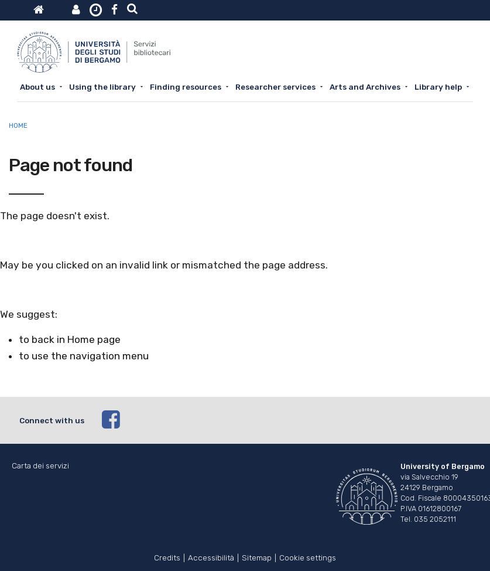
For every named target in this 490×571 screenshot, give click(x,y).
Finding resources (185, 86)
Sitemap (257, 556)
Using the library (102, 86)
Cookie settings (307, 556)
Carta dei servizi (40, 465)
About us (37, 86)
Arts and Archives (365, 86)
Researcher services (275, 86)
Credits (167, 556)
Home (18, 125)
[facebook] (286, 420)
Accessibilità (211, 556)
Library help (438, 86)
